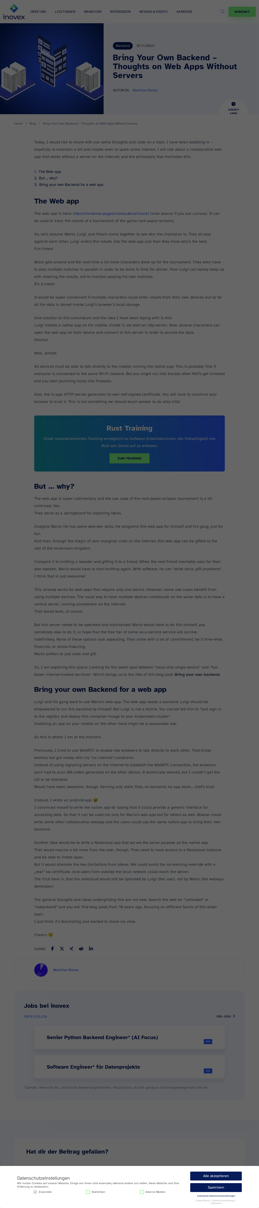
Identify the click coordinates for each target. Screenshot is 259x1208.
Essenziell (42, 1192)
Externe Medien (153, 1192)
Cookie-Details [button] (203, 1200)
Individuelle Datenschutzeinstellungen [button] (216, 1196)
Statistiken (95, 1192)
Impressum (216, 1203)
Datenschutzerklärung (224, 1200)
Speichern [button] (216, 1187)
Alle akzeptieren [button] (216, 1176)
